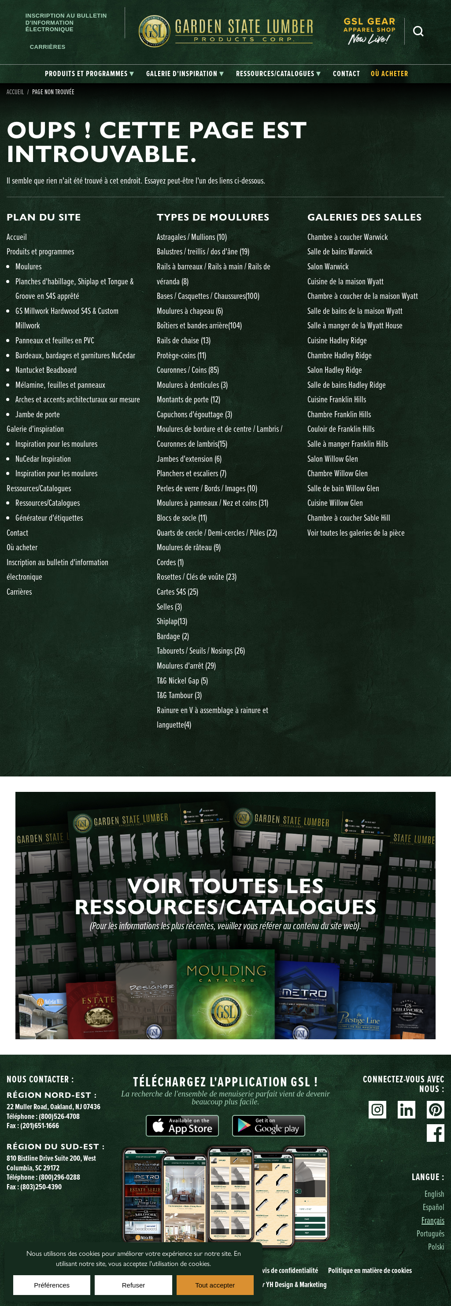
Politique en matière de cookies (370, 1270)
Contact (17, 532)
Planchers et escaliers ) (191, 473)
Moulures (28, 266)
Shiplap (172, 620)
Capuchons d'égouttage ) (194, 414)
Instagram (377, 1109)
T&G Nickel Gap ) (182, 680)
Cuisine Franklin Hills (336, 399)
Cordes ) (170, 562)
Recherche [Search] (418, 31)
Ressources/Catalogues (39, 488)
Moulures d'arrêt (186, 665)
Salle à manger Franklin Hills (347, 443)
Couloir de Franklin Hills (340, 428)
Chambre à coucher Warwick (347, 236)
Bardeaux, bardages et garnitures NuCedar (75, 355)
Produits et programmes (40, 251)
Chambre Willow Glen (337, 473)
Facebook (435, 1133)
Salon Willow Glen (332, 458)
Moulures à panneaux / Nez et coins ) (212, 502)
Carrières (48, 47)
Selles (169, 606)
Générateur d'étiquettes (49, 517)
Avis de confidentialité (288, 1270)
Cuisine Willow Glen (335, 502)
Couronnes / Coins (188, 369)
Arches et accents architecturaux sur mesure (77, 399)
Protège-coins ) (181, 355)
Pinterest (435, 1109)
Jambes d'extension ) (189, 458)
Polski (436, 1246)
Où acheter (22, 547)
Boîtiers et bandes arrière (199, 325)
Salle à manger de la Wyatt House (355, 325)
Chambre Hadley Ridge (339, 355)
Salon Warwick (328, 266)
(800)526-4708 (59, 1116)
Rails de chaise (184, 340)
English (434, 1193)
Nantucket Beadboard (46, 369)
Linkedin (406, 1109)
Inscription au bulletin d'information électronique (66, 22)
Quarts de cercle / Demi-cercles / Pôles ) (217, 532)
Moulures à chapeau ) (190, 310)
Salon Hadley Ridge (334, 369)
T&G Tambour (179, 694)
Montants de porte (188, 399)
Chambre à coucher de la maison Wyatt (362, 295)
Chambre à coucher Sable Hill (348, 517)
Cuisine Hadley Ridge (337, 340)
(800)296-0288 (59, 1176)
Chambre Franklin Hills (339, 414)
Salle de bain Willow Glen (343, 488)
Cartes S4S (177, 591)
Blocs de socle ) (182, 517)
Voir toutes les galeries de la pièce (356, 532)
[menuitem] (374, 31)
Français (432, 1220)
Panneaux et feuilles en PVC (54, 340)
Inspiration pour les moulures (56, 443)
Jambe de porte (37, 414)
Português (430, 1233)
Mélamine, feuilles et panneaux (60, 384)
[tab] (89, 74)
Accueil (15, 91)
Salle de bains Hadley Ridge (346, 384)
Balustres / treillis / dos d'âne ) (203, 251)
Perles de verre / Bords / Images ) (207, 488)
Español (433, 1207)
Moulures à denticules (192, 384)
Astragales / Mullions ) (192, 236)
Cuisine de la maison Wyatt (345, 281)
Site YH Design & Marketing (276, 1284)
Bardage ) (173, 635)
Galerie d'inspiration (35, 428)
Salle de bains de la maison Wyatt (355, 310)
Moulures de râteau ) (189, 547)
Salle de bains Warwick (340, 251)
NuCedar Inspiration (43, 458)
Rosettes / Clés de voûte (197, 576)
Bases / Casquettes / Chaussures (208, 295)
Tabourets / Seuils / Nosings (201, 650)
